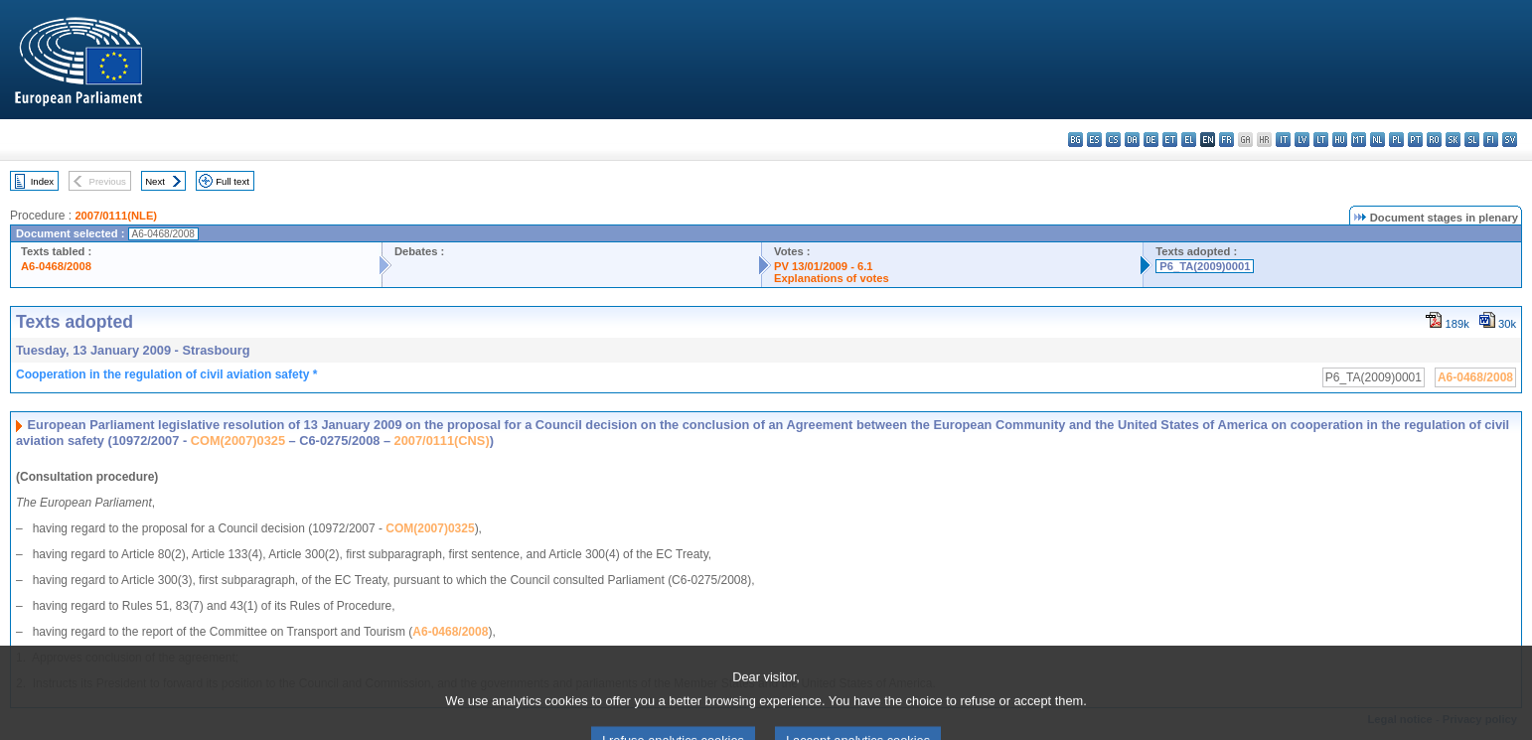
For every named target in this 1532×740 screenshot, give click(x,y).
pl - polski (1396, 139)
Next (155, 181)
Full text (232, 181)
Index (42, 181)
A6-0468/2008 (56, 266)
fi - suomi (1490, 139)
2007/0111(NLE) (116, 216)
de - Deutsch (1151, 139)
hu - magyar (1339, 139)
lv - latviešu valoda (1302, 139)
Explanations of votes (831, 278)
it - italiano (1283, 139)
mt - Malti (1358, 139)
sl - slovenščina (1471, 139)
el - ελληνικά (1188, 139)
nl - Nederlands (1377, 139)
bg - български (1075, 139)
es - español (1094, 139)
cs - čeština (1113, 139)
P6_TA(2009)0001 (1204, 266)
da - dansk (1132, 139)
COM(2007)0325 (238, 440)
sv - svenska (1509, 139)
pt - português (1415, 139)
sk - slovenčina (1453, 139)
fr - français (1226, 139)
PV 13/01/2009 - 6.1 (823, 266)
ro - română (1434, 139)
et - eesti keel (1169, 139)
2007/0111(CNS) (442, 440)
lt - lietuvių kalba (1320, 139)
